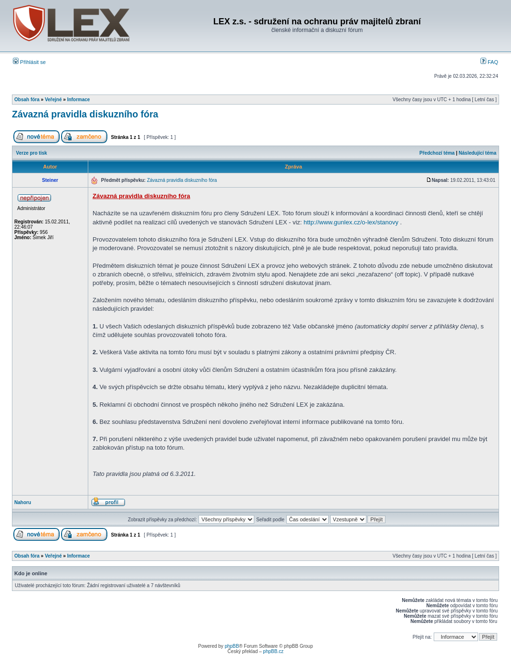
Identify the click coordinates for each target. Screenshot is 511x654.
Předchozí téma (437, 153)
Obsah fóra (27, 99)
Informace (78, 99)
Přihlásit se (29, 62)
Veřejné (53, 99)
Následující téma (477, 153)
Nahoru (22, 502)
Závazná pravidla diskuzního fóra (85, 114)
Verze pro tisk (31, 153)
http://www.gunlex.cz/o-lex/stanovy (350, 222)
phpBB (232, 646)
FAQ (489, 62)
